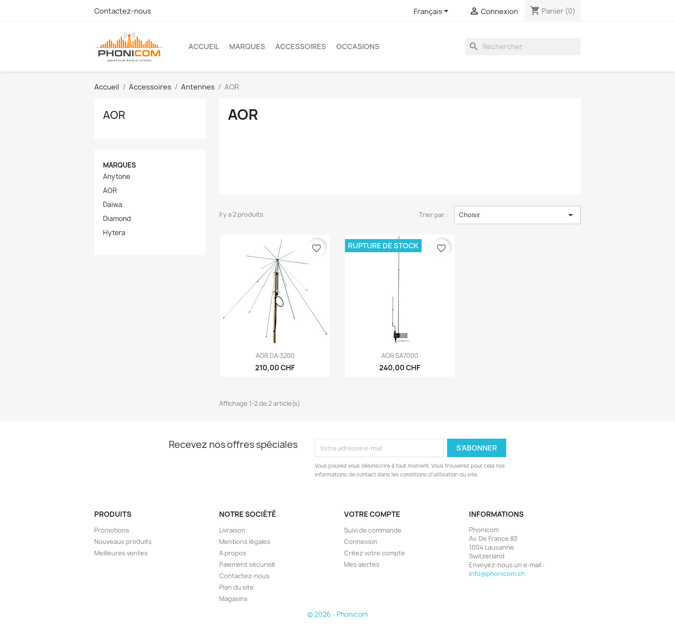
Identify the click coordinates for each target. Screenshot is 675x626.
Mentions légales (244, 541)
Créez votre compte (374, 553)
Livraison (232, 530)
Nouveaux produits (123, 541)
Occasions (358, 46)
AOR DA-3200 (275, 355)
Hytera (114, 233)
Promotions (111, 530)
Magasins (233, 598)
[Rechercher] (523, 46)
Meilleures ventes (121, 553)
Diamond (117, 219)
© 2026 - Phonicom (337, 614)
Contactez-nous (122, 11)
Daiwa (112, 204)
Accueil (203, 46)
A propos (232, 553)
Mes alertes (362, 564)
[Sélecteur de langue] (432, 12)
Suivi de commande (372, 530)
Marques (247, 46)
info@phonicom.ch (497, 573)
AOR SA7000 (399, 355)
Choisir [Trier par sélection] (517, 215)
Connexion (360, 541)
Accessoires (300, 46)
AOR (114, 114)
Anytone (116, 176)
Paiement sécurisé (247, 564)
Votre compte (372, 514)
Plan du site (236, 587)
